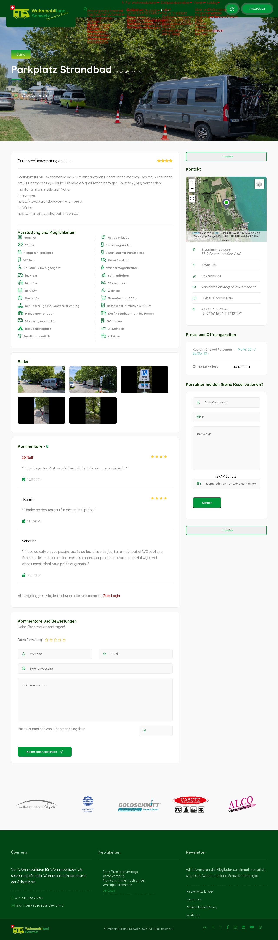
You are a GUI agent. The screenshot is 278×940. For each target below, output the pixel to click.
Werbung (193, 915)
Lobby (211, 5)
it (107, 12)
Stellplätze (257, 8)
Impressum (194, 899)
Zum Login (111, 596)
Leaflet (196, 233)
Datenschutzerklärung (202, 907)
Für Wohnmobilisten (129, 5)
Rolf (27, 457)
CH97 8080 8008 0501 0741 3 (44, 905)
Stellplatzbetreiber (166, 5)
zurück (226, 156)
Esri (217, 233)
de (205, 927)
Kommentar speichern (44, 751)
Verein (193, 5)
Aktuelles (122, 12)
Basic (21, 54)
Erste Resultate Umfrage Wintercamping (120, 874)
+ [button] (192, 182)
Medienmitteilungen (200, 891)
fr (107, 5)
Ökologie (144, 12)
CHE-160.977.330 (32, 897)
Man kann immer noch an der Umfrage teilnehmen (124, 883)
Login (161, 12)
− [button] (192, 189)
